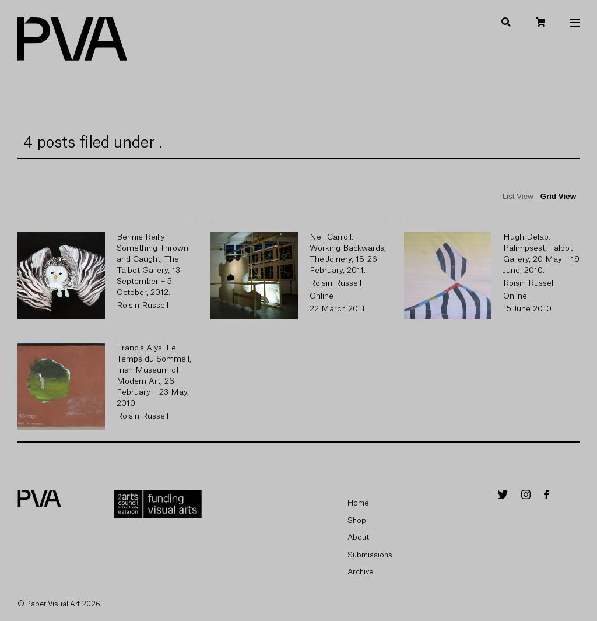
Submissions (369, 555)
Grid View (558, 196)
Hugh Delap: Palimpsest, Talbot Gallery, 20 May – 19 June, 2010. (541, 254)
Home (357, 503)
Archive (360, 572)
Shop (356, 520)
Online (321, 296)
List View (518, 196)
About (358, 537)
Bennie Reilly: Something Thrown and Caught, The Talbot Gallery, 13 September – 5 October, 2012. (152, 265)
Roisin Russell (142, 305)
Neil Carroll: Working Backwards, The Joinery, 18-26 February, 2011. (348, 254)
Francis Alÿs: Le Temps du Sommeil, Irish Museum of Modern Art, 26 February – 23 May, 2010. (154, 376)
